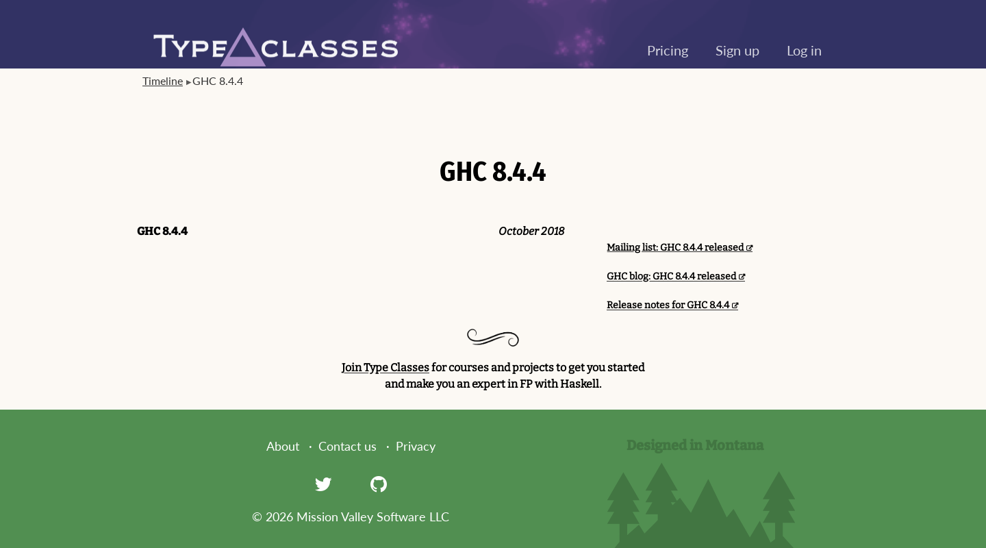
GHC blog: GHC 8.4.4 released (671, 276)
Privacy (415, 445)
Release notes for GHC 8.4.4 (668, 305)
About (282, 445)
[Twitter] (323, 483)
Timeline (162, 80)
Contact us (347, 445)
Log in (804, 50)
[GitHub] (378, 483)
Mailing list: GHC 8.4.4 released (675, 247)
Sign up (737, 50)
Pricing (667, 50)
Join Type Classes (385, 367)
